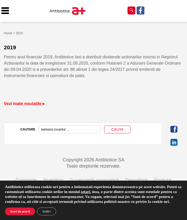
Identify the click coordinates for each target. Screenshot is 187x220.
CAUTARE (27, 129)
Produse (162, 180)
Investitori (53, 180)
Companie (26, 180)
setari (85, 192)
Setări (46, 211)
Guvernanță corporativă (94, 180)
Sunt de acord (20, 211)
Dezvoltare (136, 180)
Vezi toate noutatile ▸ (24, 103)
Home (8, 33)
